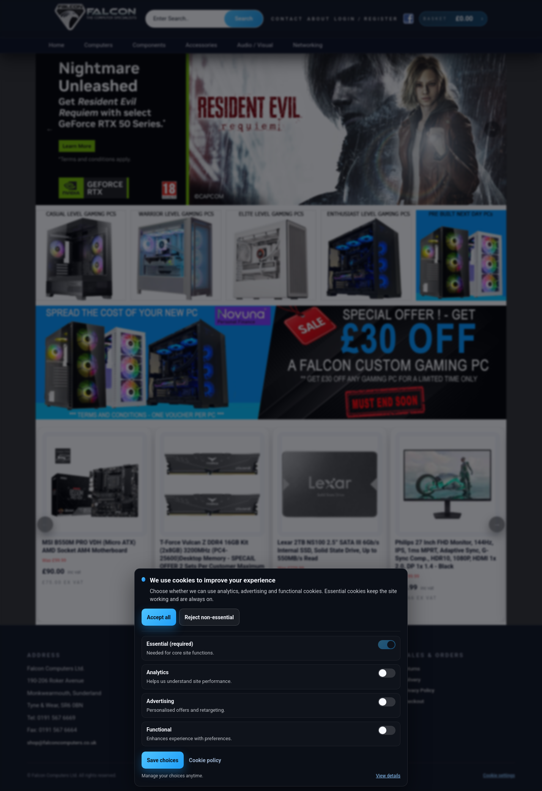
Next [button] (492, 129)
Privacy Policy (418, 690)
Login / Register (366, 19)
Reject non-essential (209, 617)
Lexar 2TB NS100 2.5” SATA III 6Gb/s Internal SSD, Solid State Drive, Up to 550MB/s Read (328, 550)
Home (56, 45)
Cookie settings (499, 775)
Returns (411, 668)
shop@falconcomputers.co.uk (61, 742)
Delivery (411, 679)
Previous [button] (50, 129)
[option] (271, 129)
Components (149, 45)
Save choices (162, 760)
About (318, 19)
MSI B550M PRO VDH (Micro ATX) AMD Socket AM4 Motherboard (89, 546)
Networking (307, 45)
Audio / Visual (255, 45)
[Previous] (45, 524)
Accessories (201, 45)
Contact (287, 19)
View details (388, 775)
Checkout (413, 701)
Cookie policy (205, 760)
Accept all (159, 617)
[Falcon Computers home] (96, 18)
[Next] (497, 524)
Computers (98, 45)
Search (244, 18)
